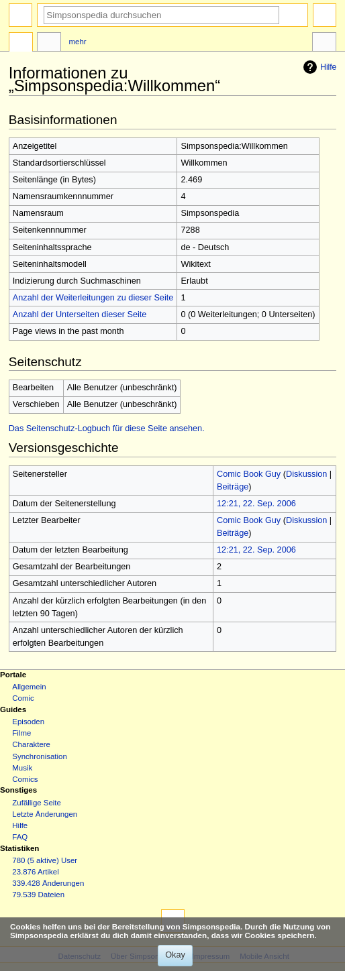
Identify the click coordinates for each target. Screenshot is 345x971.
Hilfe (318, 67)
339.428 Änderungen (48, 883)
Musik (22, 768)
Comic (23, 698)
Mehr (78, 42)
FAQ (20, 837)
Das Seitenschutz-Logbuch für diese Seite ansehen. (107, 428)
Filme (21, 733)
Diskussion (306, 474)
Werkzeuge (324, 43)
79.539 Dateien (38, 895)
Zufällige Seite (36, 803)
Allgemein (29, 687)
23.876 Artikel (35, 872)
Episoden (28, 722)
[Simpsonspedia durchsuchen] (161, 15)
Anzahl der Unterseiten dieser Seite (80, 314)
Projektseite (20, 43)
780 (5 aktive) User (44, 860)
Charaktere (31, 744)
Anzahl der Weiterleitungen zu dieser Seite (93, 297)
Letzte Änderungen (44, 814)
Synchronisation (39, 756)
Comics (25, 779)
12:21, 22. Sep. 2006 (256, 503)
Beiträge (232, 487)
